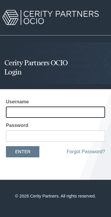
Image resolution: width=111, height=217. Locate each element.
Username (17, 101)
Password (17, 125)
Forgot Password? (86, 151)
